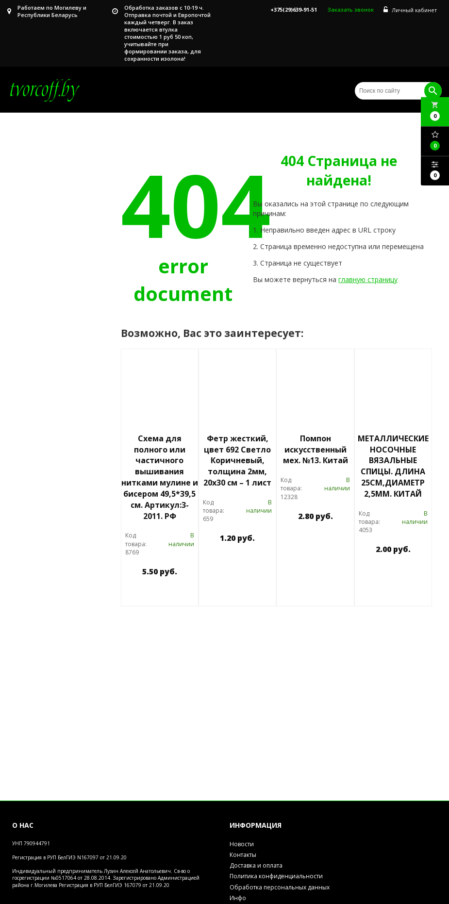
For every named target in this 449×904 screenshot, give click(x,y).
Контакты (243, 855)
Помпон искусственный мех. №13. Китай (315, 449)
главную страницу (368, 279)
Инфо (238, 898)
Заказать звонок (351, 9)
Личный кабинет (410, 10)
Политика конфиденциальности (276, 876)
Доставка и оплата (256, 865)
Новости (242, 844)
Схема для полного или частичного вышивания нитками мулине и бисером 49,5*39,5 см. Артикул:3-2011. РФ (159, 477)
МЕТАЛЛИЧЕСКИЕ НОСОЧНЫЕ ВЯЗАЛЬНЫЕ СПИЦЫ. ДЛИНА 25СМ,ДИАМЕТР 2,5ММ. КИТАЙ (393, 466)
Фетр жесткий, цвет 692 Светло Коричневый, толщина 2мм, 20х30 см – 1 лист (237, 460)
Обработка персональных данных (280, 887)
